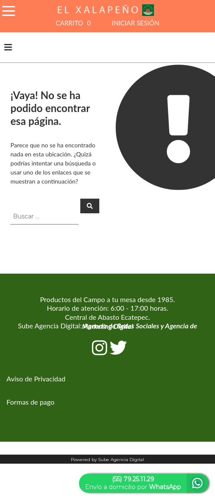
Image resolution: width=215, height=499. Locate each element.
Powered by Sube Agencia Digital (107, 459)
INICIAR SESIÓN (135, 23)
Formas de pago (30, 402)
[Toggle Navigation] (8, 9)
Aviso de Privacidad (35, 378)
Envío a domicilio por (133, 483)
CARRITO (74, 23)
